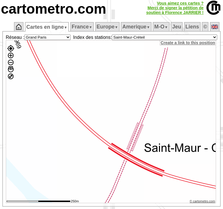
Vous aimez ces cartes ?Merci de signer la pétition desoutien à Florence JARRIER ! (175, 8)
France (82, 27)
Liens (192, 27)
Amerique (136, 27)
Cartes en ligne (46, 27)
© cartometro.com (203, 202)
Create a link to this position (188, 42)
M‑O (161, 27)
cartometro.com (53, 9)
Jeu (176, 27)
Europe (107, 27)
